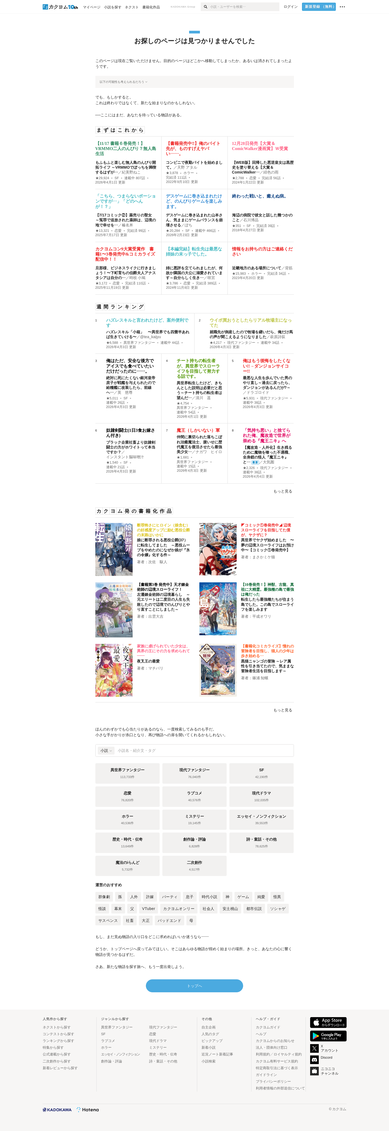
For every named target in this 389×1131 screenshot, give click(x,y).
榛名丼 (127, 225)
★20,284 (173, 231)
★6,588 (112, 343)
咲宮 (211, 278)
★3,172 (101, 283)
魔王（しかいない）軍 (198, 430)
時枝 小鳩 (137, 278)
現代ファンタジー (241, 343)
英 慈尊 (125, 392)
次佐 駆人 (157, 562)
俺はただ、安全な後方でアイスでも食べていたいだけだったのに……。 (130, 365)
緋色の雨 (271, 172)
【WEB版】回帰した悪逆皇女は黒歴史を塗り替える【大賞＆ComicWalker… (263, 167)
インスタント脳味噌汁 (125, 457)
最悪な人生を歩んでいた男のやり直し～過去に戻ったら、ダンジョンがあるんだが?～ (267, 383)
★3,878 (172, 173)
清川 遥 (203, 398)
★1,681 (183, 457)
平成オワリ (261, 616)
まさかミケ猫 (263, 557)
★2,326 (249, 468)
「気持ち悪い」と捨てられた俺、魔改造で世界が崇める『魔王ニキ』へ (266, 435)
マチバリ (155, 668)
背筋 (289, 268)
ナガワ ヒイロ (209, 452)
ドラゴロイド (258, 392)
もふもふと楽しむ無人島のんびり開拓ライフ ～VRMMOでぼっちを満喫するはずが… (125, 167)
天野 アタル (187, 167)
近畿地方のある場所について (256, 268)
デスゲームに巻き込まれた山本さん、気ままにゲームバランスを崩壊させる (194, 220)
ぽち (188, 225)
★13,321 (102, 231)
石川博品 (251, 220)
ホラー (188, 173)
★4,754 (183, 403)
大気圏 (268, 462)
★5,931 (249, 398)
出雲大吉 (155, 616)
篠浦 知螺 (260, 678)
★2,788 (238, 178)
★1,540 (112, 462)
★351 (236, 226)
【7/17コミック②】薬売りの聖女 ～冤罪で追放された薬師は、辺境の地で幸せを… (125, 220)
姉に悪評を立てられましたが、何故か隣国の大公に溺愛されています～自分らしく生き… (194, 273)
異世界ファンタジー (139, 343)
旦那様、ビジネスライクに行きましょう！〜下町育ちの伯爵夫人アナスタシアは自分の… (125, 273)
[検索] (205, 6)
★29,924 (102, 178)
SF (117, 178)
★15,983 (239, 274)
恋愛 (252, 178)
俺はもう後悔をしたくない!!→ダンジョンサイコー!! (266, 365)
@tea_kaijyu (150, 337)
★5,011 (112, 398)
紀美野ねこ (131, 172)
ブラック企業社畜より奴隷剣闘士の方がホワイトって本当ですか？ (130, 447)
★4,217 (216, 343)
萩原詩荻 (277, 337)
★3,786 (172, 283)
